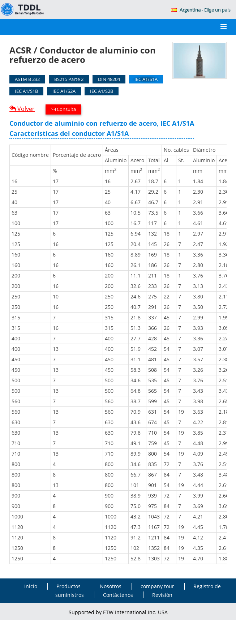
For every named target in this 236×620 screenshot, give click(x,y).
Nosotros (110, 586)
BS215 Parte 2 (68, 79)
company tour (157, 586)
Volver (25, 109)
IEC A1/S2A (64, 91)
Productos (68, 586)
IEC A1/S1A (146, 79)
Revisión (162, 594)
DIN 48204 (109, 79)
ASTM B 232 (27, 79)
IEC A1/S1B (26, 91)
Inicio (30, 586)
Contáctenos (118, 594)
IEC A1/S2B (101, 91)
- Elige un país (201, 10)
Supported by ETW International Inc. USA (118, 612)
